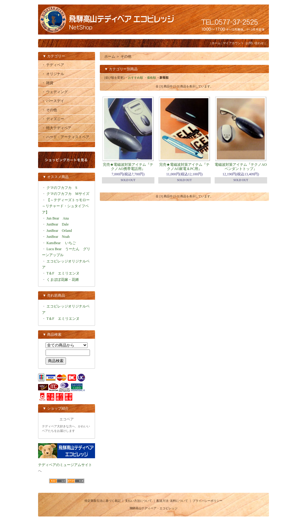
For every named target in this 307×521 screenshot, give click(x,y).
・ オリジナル (53, 74)
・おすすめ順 (134, 77)
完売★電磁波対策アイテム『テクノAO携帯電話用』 (128, 166)
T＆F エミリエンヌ (62, 273)
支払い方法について (138, 500)
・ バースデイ (53, 101)
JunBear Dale (57, 224)
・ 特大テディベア (56, 128)
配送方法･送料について (172, 500)
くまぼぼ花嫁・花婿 (62, 279)
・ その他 (49, 110)
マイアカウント (233, 43)
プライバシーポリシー (207, 500)
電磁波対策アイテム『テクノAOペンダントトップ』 (241, 166)
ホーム (216, 43)
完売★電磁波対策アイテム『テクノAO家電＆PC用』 (184, 166)
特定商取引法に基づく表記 (103, 500)
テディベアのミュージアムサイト (65, 465)
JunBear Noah (58, 237)
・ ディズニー (53, 119)
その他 (126, 56)
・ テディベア (53, 65)
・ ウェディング (55, 92)
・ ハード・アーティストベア (65, 137)
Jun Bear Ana (57, 218)
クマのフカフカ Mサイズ (67, 194)
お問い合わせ (255, 43)
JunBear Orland (59, 231)
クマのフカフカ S (61, 188)
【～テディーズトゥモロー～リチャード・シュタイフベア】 (66, 206)
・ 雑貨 (47, 83)
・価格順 (150, 77)
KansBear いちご (61, 243)
